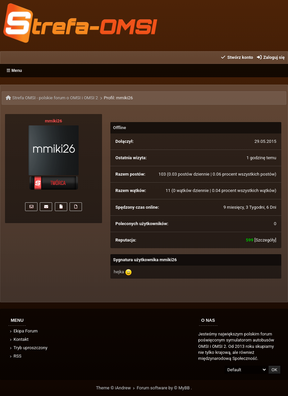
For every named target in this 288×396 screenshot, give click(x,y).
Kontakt (18, 339)
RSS (15, 356)
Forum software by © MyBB (164, 387)
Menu (14, 70)
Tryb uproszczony (28, 347)
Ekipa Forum (23, 330)
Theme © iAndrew (116, 387)
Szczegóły (265, 239)
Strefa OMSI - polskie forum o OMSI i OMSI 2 (55, 97)
